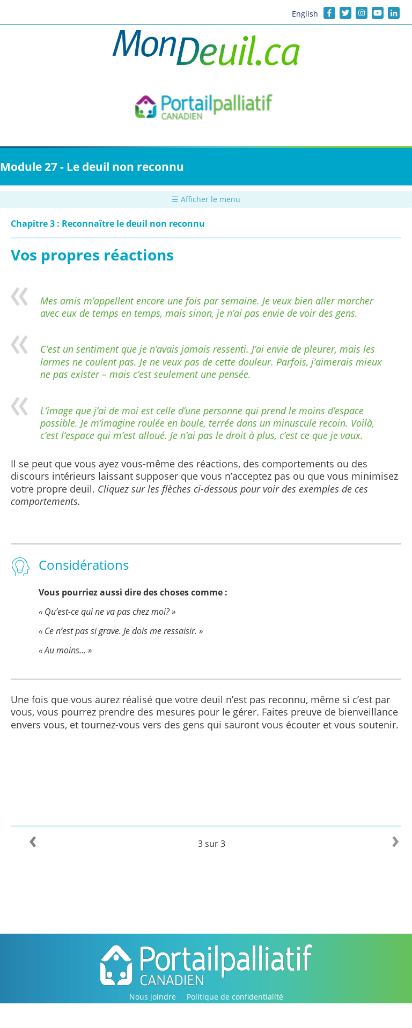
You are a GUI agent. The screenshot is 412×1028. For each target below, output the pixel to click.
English (305, 14)
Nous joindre (152, 997)
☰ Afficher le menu (206, 199)
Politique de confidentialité (235, 997)
